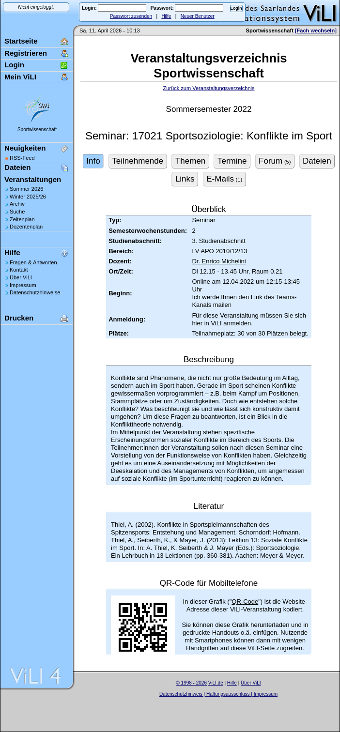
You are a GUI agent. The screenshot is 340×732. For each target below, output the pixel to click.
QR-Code (245, 601)
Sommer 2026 (26, 189)
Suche (17, 211)
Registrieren (25, 53)
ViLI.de (215, 683)
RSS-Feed (22, 158)
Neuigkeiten (25, 148)
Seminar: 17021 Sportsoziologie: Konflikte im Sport (208, 136)
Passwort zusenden (131, 16)
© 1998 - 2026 (191, 683)
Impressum (23, 285)
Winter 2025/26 (28, 196)
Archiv (17, 204)
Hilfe (166, 16)
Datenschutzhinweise (35, 292)
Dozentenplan (26, 226)
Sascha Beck (229, 699)
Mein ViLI (20, 77)
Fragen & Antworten (33, 262)
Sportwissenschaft (37, 129)
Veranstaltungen (32, 179)
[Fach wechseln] (316, 30)
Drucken (18, 318)
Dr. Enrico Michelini (219, 261)
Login (14, 65)
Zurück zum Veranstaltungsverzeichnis (208, 88)
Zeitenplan (22, 219)
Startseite (21, 41)
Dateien (17, 167)
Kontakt (19, 270)
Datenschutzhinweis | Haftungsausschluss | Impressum (218, 694)
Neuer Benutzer (198, 16)
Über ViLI (21, 277)
